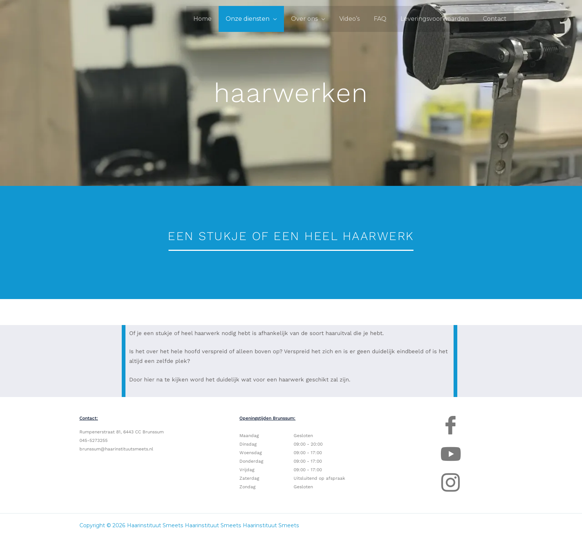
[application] (285, 18)
